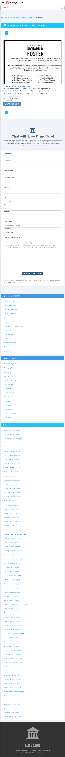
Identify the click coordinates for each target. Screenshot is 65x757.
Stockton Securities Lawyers (12, 679)
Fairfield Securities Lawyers (12, 501)
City (5, 197)
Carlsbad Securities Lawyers (12, 451)
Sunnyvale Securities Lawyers (12, 683)
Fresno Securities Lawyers (11, 513)
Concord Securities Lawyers (12, 463)
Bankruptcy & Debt (9, 368)
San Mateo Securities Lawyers (13, 650)
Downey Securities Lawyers (12, 480)
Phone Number (9, 178)
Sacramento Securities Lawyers (13, 625)
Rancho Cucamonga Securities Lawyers (15, 604)
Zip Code (6, 211)
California (8, 17)
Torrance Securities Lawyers (12, 696)
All (2, 17)
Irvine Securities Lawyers (11, 542)
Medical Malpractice (10, 343)
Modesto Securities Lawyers (12, 555)
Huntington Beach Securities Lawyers (15, 534)
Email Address (8, 170)
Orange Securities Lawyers (12, 584)
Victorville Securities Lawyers (12, 708)
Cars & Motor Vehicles (10, 376)
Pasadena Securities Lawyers (12, 596)
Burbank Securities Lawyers (12, 447)
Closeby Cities (9, 425)
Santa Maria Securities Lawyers (13, 667)
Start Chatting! (32, 273)
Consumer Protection (10, 309)
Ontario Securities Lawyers (12, 580)
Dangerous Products (10, 314)
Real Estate (7, 417)
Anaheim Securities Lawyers (12, 430)
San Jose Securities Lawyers (12, 646)
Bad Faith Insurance (10, 305)
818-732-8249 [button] (12, 104)
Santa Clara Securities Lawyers (13, 658)
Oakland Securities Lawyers (12, 571)
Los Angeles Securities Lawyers (13, 550)
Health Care (7, 405)
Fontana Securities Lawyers (12, 505)
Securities (7, 351)
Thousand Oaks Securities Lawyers (14, 692)
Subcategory (8, 228)
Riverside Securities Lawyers (12, 617)
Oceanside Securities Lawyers (12, 575)
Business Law (8, 372)
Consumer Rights (28, 17)
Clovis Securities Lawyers (11, 459)
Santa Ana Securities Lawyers (12, 654)
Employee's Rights (9, 393)
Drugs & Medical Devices (11, 322)
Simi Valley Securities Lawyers (13, 675)
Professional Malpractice (11, 347)
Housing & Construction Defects (13, 326)
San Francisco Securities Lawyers (13, 642)
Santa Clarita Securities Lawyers (13, 662)
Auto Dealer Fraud (9, 301)
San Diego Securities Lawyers (12, 638)
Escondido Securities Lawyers (12, 497)
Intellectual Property (10, 409)
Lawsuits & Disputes (10, 413)
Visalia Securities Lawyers (11, 712)
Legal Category (8, 221)
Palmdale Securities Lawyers (12, 592)
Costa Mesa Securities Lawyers (13, 472)
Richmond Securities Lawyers (12, 613)
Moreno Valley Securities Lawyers (14, 559)
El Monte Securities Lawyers (12, 488)
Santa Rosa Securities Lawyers (13, 671)
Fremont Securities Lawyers (12, 509)
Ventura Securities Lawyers (12, 704)
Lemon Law (7, 338)
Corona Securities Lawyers (12, 468)
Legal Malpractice (9, 334)
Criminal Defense (9, 388)
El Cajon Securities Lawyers (12, 484)
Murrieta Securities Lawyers (12, 563)
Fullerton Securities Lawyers (12, 517)
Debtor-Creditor (9, 318)
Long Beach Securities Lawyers (13, 546)
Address (6, 187)
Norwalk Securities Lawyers (12, 567)
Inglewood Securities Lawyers (12, 538)
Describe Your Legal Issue (12, 237)
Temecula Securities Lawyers (12, 687)
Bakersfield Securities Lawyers (13, 439)
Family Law (7, 401)
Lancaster (17, 17)
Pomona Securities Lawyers (12, 600)
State (5, 204)
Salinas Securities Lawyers (11, 629)
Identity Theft (8, 330)
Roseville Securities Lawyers (12, 621)
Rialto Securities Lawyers (11, 609)
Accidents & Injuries (10, 364)
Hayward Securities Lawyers (12, 530)
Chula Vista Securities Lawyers (13, 455)
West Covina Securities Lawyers (13, 716)
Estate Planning (8, 397)
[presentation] (32, 267)
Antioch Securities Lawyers (12, 434)
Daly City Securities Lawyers (12, 476)
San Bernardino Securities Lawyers (14, 633)
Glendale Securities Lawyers (12, 526)
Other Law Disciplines (14, 358)
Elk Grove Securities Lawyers (12, 492)
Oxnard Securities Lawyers (12, 588)
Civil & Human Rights (10, 380)
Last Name (7, 161)
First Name (7, 153)
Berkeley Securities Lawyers (12, 443)
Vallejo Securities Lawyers (11, 700)
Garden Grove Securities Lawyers (14, 521)
